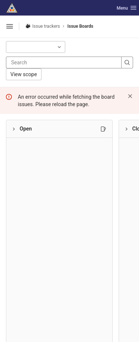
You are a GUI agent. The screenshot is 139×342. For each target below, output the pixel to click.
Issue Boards (80, 26)
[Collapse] (13, 129)
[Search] (55, 62)
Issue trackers (42, 26)
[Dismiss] (130, 96)
